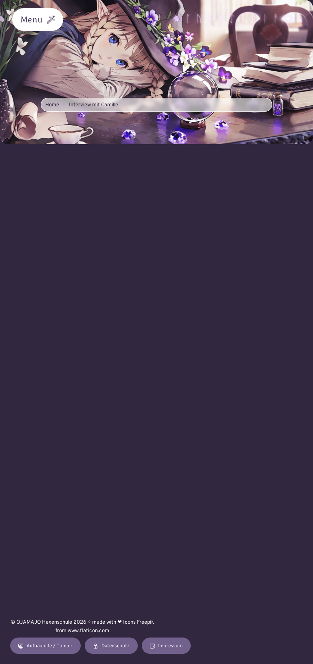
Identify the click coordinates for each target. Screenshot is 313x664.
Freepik (145, 622)
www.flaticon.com (88, 631)
